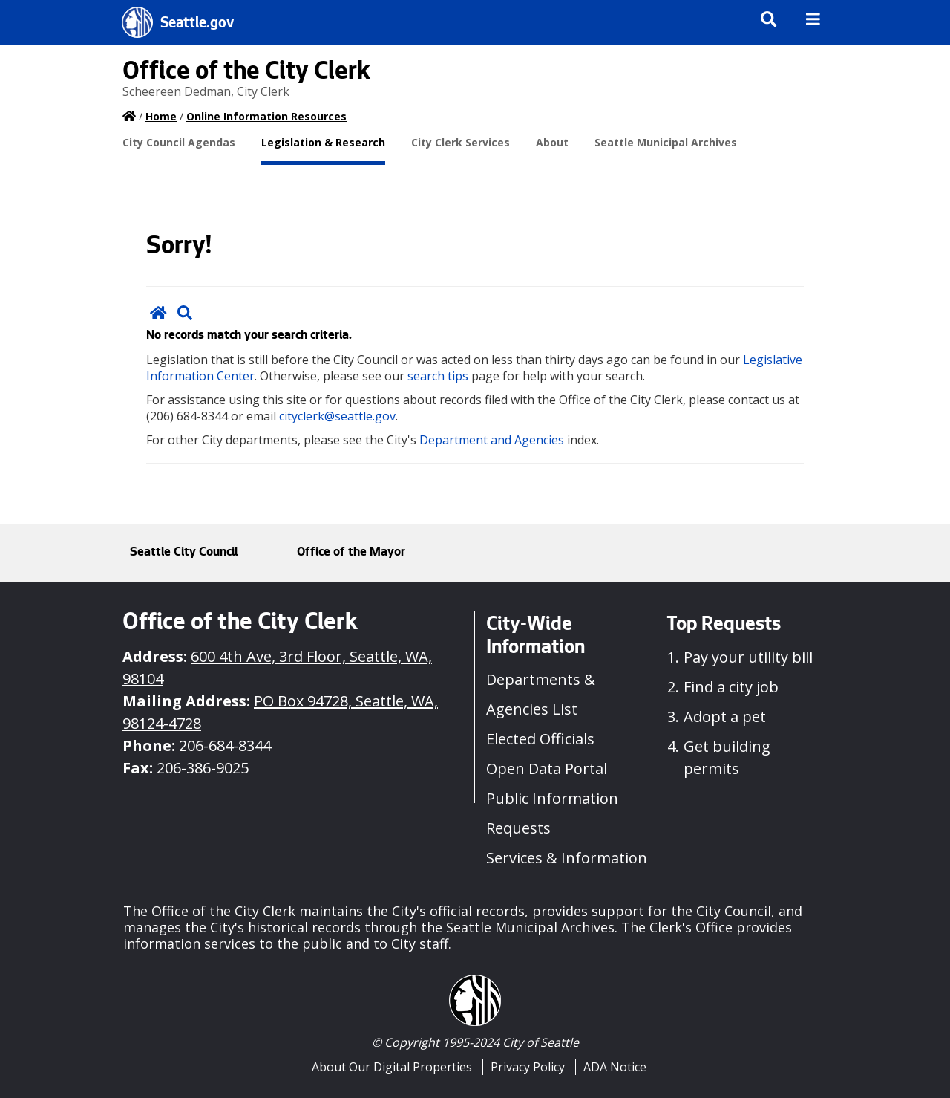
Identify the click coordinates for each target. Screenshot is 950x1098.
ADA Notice (614, 1067)
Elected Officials (540, 739)
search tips (437, 376)
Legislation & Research (323, 142)
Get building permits (727, 757)
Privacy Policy (528, 1067)
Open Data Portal (546, 768)
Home (161, 116)
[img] (813, 19)
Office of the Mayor (351, 552)
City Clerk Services (460, 142)
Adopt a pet (725, 716)
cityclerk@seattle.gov (337, 416)
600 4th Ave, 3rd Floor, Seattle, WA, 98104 (277, 667)
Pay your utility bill (748, 657)
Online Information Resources (266, 116)
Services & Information (566, 858)
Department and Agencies (491, 440)
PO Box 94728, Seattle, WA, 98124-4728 (280, 712)
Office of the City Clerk (246, 73)
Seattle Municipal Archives (665, 142)
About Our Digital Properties (392, 1067)
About (552, 142)
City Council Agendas (178, 142)
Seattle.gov (197, 24)
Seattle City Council (184, 552)
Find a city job (731, 687)
